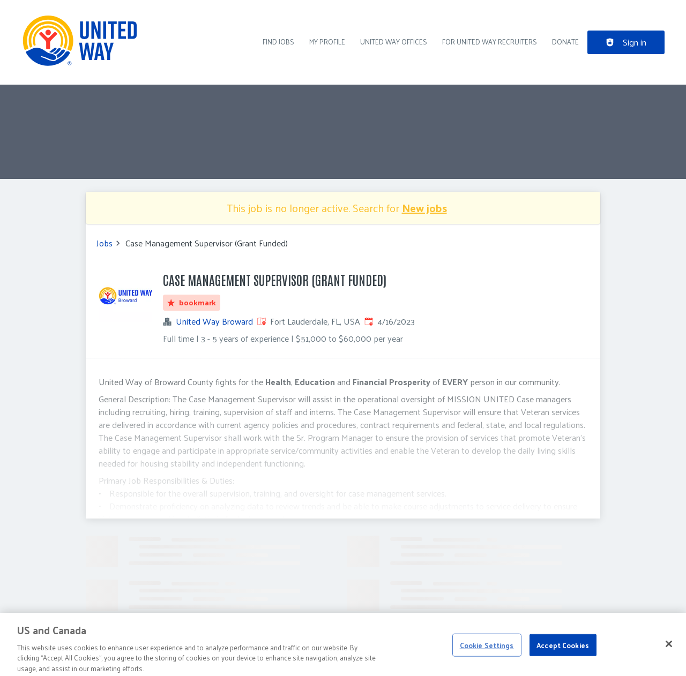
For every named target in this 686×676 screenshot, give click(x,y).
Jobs (104, 243)
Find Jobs (278, 41)
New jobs (424, 207)
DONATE (565, 41)
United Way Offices (393, 41)
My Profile (327, 41)
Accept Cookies (562, 649)
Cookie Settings (487, 649)
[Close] (669, 647)
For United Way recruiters (489, 41)
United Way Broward (214, 321)
